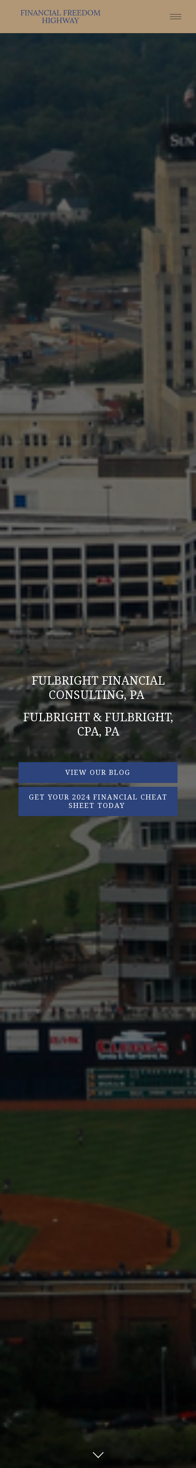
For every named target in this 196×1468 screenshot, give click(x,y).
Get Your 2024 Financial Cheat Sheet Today (98, 801)
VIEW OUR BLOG (98, 772)
